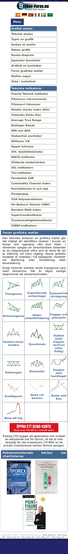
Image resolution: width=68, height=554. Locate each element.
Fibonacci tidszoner (26, 104)
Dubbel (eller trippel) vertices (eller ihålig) (59, 343)
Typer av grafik (22, 39)
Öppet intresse (22, 146)
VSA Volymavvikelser (27, 199)
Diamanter (37, 371)
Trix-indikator (21, 172)
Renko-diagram (22, 55)
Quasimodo (37, 344)
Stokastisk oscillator (26, 136)
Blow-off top (13, 418)
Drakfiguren (13, 396)
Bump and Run (58, 397)
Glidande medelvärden (28, 162)
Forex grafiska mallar (27, 70)
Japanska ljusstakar (26, 60)
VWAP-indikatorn (24, 225)
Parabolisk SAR (22, 178)
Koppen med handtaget (59, 373)
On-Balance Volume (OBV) (30, 204)
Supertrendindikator (26, 215)
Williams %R (20, 141)
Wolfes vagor (21, 76)
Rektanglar (13, 372)
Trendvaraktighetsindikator (31, 220)
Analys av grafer (23, 44)
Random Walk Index (26, 209)
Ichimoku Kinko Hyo (26, 114)
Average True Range (26, 120)
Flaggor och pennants (59, 316)
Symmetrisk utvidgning (59, 295)
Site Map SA (58, 537)
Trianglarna (13, 294)
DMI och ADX (21, 130)
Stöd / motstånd (23, 81)
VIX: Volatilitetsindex (27, 151)
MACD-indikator (23, 157)
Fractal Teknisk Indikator (29, 93)
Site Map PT (43, 537)
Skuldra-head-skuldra (13, 343)
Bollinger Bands (23, 125)
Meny (17, 21)
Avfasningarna (13, 316)
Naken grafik (20, 49)
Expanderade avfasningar (37, 294)
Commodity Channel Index (31, 183)
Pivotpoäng (19, 194)
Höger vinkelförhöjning (37, 316)
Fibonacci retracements (29, 99)
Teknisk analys (22, 34)
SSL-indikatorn (22, 167)
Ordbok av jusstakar (26, 65)
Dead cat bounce (37, 396)
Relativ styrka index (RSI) (30, 109)
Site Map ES (49, 535)
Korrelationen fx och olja (29, 188)
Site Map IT (13, 537)
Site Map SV (27, 537)
